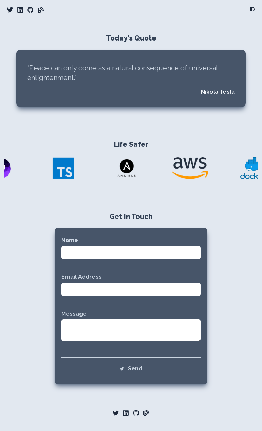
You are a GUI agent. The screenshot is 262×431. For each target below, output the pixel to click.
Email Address (81, 277)
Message (74, 313)
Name (69, 240)
